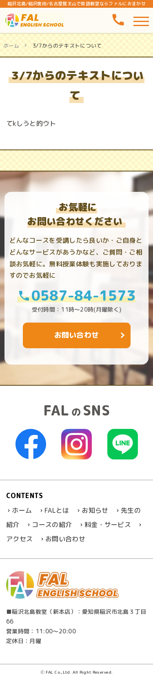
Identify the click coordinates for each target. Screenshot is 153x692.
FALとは (56, 510)
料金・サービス (107, 524)
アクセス (19, 538)
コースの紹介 (52, 524)
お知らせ (95, 510)
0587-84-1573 (77, 295)
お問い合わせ (65, 538)
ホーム (11, 45)
